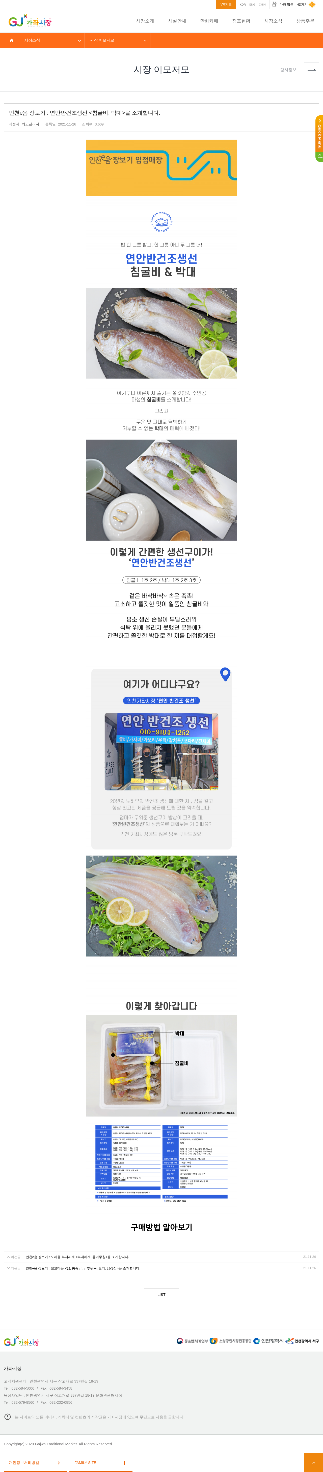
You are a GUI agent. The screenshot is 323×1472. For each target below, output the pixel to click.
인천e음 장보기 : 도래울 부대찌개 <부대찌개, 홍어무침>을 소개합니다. (77, 1257)
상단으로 (316, 157)
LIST (161, 1294)
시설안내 (177, 20)
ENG (252, 4)
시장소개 (145, 20)
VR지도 (226, 4)
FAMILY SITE (100, 1462)
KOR (243, 4)
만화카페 (209, 20)
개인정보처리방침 (35, 1462)
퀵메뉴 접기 (316, 133)
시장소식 (273, 20)
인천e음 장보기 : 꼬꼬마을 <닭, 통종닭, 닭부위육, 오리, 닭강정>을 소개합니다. (83, 1268)
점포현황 (241, 20)
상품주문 (305, 20)
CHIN (262, 4)
